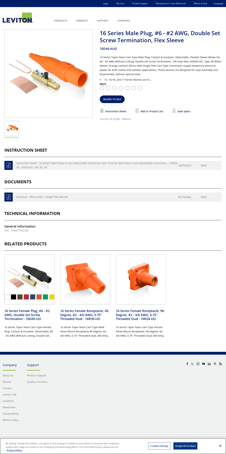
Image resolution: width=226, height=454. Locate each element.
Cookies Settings (159, 445)
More (103, 83)
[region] (113, 446)
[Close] (220, 446)
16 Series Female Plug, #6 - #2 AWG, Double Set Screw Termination (27, 315)
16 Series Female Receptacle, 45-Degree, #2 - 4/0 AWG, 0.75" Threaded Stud (84, 315)
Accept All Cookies (185, 445)
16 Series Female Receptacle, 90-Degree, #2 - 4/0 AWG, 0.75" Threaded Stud (140, 315)
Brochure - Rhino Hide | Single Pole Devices (42, 197)
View (204, 165)
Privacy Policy (14, 450)
